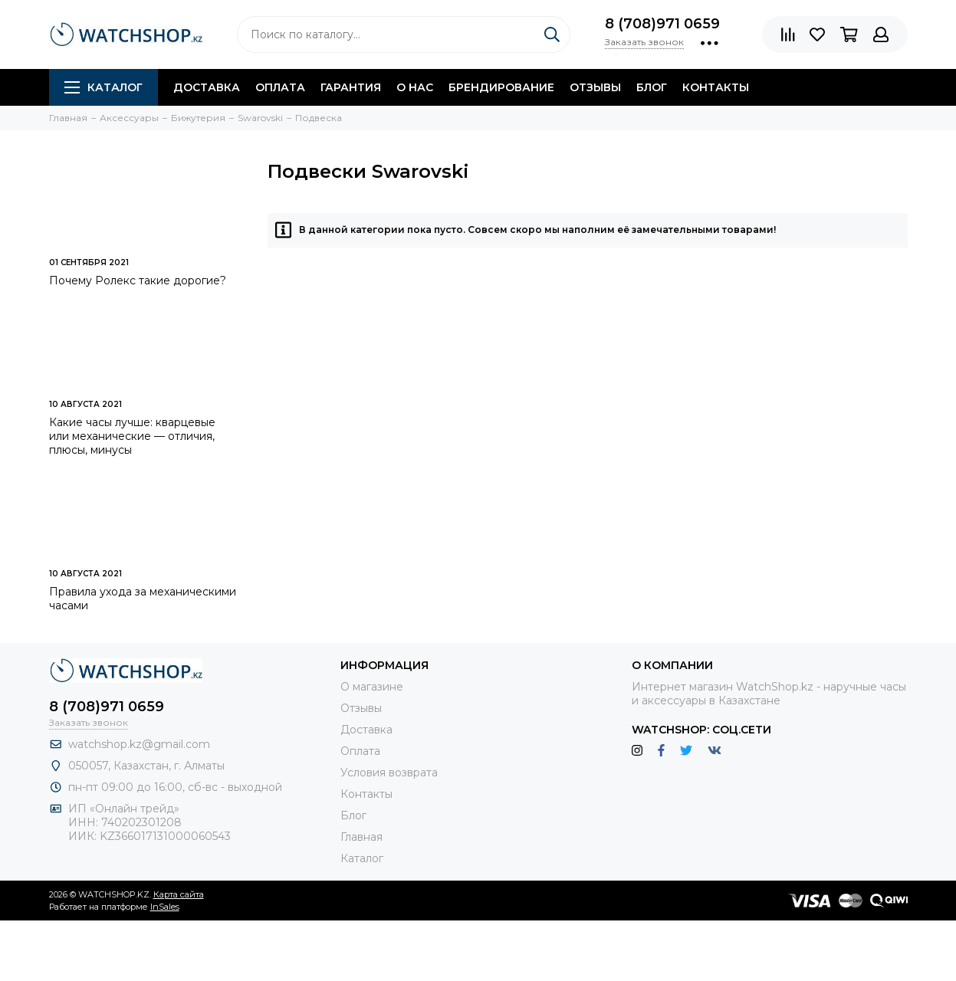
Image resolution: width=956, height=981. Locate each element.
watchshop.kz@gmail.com (139, 744)
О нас (414, 87)
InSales (164, 906)
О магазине (371, 687)
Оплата (280, 87)
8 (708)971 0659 (662, 23)
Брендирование (501, 87)
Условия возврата (389, 772)
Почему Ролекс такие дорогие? (137, 280)
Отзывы (595, 87)
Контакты (715, 87)
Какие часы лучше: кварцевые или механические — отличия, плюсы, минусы (132, 436)
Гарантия (350, 87)
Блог (651, 87)
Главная (361, 837)
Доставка (206, 87)
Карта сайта (178, 894)
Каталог (103, 87)
